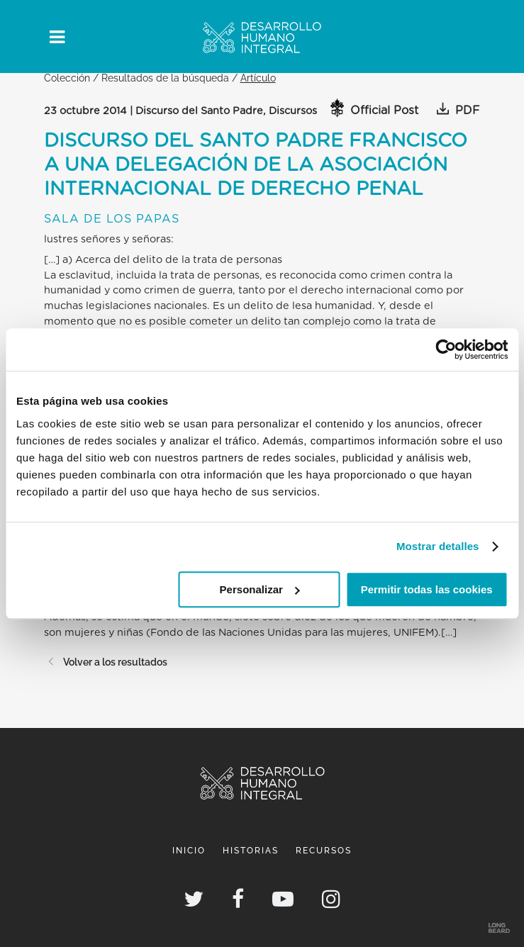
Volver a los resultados (105, 662)
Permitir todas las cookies (427, 589)
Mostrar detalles (437, 546)
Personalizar (260, 589)
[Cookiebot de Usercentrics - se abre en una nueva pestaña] (446, 349)
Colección (67, 78)
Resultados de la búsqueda (165, 78)
